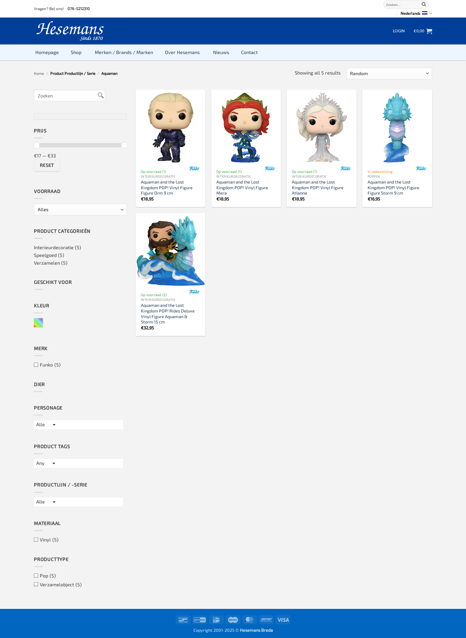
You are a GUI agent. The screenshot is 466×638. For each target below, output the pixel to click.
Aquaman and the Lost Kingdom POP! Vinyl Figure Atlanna (318, 187)
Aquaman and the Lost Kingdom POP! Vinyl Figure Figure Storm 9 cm (393, 187)
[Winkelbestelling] (389, 73)
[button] (399, 31)
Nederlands (416, 13)
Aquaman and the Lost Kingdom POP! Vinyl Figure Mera (242, 187)
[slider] (37, 145)
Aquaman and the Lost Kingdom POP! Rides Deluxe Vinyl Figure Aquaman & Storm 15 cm (168, 313)
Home (39, 73)
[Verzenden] (423, 4)
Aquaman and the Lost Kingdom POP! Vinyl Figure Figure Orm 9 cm (167, 187)
